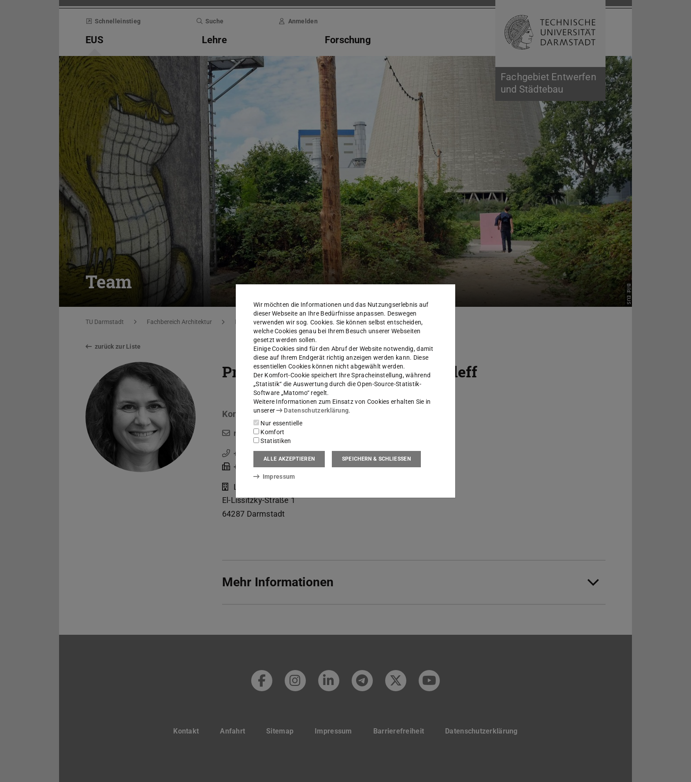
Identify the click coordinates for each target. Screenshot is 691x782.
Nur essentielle (277, 423)
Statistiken (272, 440)
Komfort (268, 432)
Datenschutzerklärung (312, 410)
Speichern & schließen (376, 459)
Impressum (274, 476)
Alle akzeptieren (289, 459)
